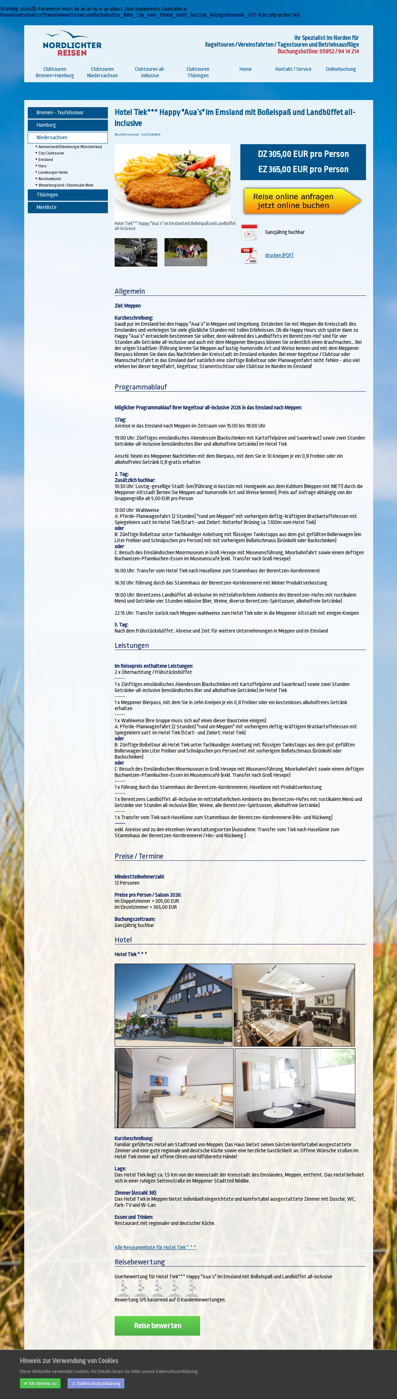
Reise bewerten (157, 1325)
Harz (42, 166)
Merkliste (47, 207)
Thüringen (47, 195)
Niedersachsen (52, 138)
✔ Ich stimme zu (40, 1383)
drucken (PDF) (279, 255)
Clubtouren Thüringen (198, 72)
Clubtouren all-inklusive (150, 72)
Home (246, 69)
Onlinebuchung (341, 69)
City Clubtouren (51, 153)
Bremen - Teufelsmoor (60, 113)
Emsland (45, 159)
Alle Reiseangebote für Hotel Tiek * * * (155, 1248)
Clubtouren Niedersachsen (102, 72)
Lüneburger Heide (53, 172)
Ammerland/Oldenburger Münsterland (70, 147)
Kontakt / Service (294, 69)
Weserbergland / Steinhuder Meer (66, 185)
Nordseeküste (49, 179)
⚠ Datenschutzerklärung (96, 1383)
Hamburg (46, 125)
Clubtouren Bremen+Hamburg (55, 72)
